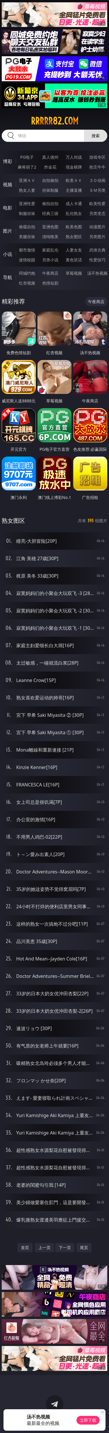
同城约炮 (27, 273)
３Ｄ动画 (97, 180)
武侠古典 (97, 250)
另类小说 (50, 260)
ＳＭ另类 (97, 190)
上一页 (44, 1247)
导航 (7, 277)
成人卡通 (74, 203)
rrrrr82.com (54, 121)
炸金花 (50, 167)
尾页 (84, 1247)
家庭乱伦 (50, 250)
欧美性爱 (97, 203)
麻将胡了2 (27, 167)
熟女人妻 (27, 190)
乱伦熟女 (74, 213)
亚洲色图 (50, 226)
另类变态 (97, 213)
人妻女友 (74, 250)
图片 (7, 231)
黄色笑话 (74, 260)
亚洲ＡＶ (27, 180)
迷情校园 (27, 260)
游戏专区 (97, 157)
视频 (7, 184)
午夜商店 (50, 273)
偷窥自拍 (27, 226)
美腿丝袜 (27, 236)
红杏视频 (27, 283)
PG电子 (27, 157)
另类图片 (97, 236)
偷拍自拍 (50, 203)
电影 (7, 208)
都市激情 (27, 250)
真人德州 (50, 157)
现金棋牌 (74, 167)
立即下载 (88, 1420)
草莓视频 (74, 273)
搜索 (96, 135)
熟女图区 (74, 236)
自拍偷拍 (50, 180)
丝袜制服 (50, 190)
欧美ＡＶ (74, 180)
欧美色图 (74, 226)
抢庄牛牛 (97, 167)
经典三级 (50, 213)
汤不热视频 (97, 273)
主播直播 (74, 190)
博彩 (7, 161)
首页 (25, 1247)
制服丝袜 (27, 213)
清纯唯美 (50, 236)
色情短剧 (50, 283)
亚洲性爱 (27, 203)
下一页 (65, 1247)
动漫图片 (97, 226)
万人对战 (74, 157)
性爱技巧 (97, 260)
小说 (7, 254)
